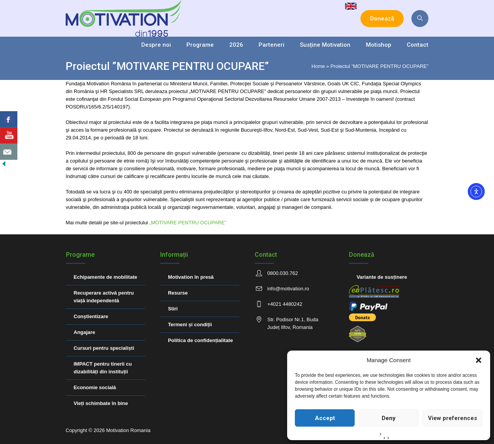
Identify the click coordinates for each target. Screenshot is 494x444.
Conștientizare (91, 316)
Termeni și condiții (190, 324)
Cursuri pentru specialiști (104, 348)
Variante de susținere (382, 277)
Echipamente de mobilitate (105, 277)
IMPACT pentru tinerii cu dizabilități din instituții (103, 368)
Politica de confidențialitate (200, 340)
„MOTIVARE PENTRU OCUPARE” (187, 222)
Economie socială (95, 387)
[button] (478, 360)
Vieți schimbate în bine (101, 403)
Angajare (84, 332)
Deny (389, 418)
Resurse (178, 293)
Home (318, 66)
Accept (325, 418)
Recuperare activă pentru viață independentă (104, 296)
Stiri (173, 309)
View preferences (452, 418)
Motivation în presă (190, 277)
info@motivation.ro (288, 288)
